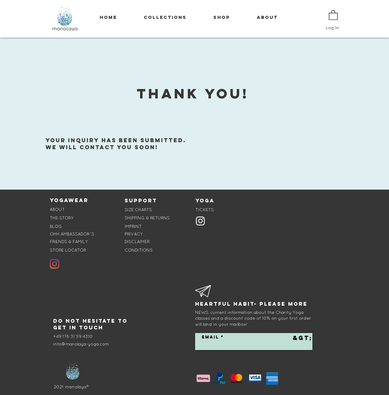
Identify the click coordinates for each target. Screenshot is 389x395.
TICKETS (204, 209)
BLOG (56, 226)
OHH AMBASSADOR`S (72, 234)
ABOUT (57, 209)
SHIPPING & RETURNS (147, 217)
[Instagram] (54, 264)
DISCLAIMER (137, 241)
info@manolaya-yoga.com (81, 344)
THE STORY (62, 217)
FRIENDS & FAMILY (69, 241)
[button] (333, 14)
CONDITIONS (139, 250)
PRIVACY (134, 234)
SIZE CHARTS (138, 209)
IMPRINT (133, 226)
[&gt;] (302, 338)
